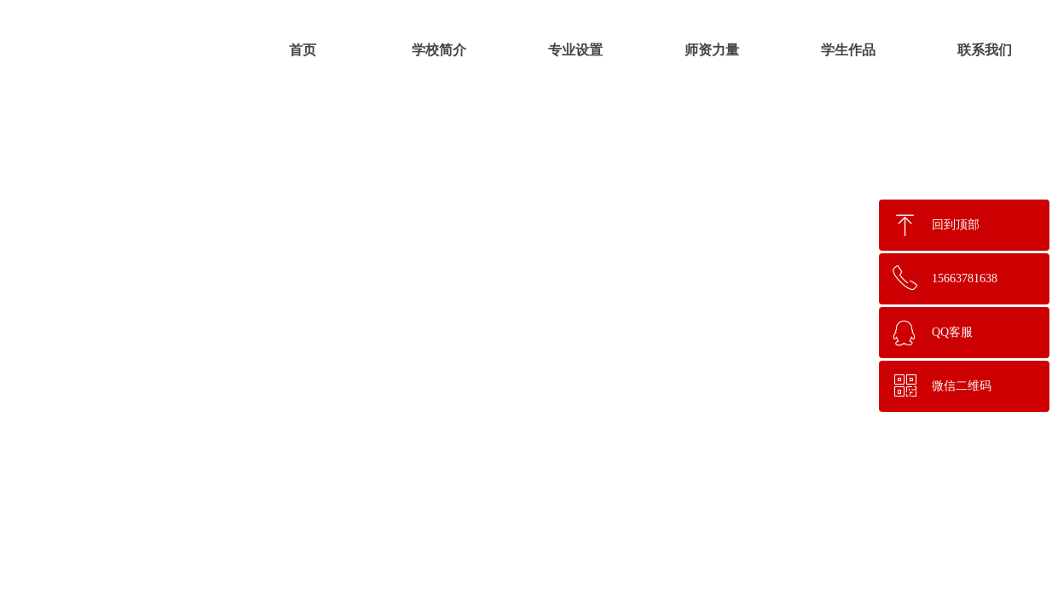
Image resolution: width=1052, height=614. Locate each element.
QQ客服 (952, 332)
